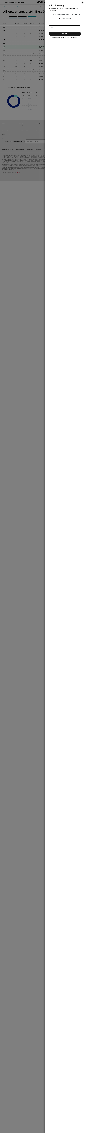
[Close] (82, 2)
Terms (67, 37)
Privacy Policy (74, 37)
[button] (66, 14)
